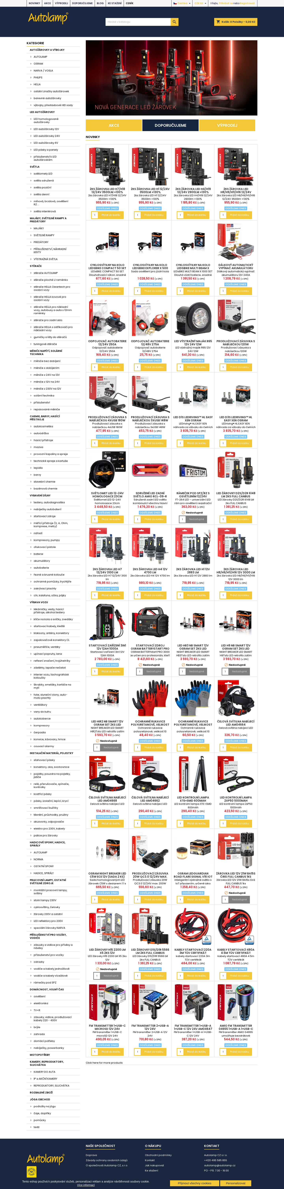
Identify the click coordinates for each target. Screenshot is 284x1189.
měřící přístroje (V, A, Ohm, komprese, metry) (51, 524)
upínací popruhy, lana (48, 654)
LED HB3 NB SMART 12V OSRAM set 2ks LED (193, 647)
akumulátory (42, 561)
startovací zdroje (45, 516)
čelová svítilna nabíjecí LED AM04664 (235, 723)
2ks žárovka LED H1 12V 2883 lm (193, 570)
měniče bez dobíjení (47, 361)
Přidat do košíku (111, 215)
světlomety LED (43, 174)
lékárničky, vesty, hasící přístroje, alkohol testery (49, 610)
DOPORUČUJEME (82, 3)
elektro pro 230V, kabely (49, 828)
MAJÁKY (39, 228)
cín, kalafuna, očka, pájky (50, 595)
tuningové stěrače (45, 344)
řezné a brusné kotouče (49, 575)
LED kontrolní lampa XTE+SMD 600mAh (193, 799)
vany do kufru (42, 712)
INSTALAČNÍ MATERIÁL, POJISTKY (51, 753)
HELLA (37, 84)
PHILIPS (38, 77)
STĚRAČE (36, 266)
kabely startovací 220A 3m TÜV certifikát (193, 951)
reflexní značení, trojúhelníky (52, 661)
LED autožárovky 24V (47, 136)
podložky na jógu (45, 1106)
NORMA (38, 859)
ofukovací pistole (45, 547)
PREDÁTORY (41, 242)
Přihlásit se (226, 3)
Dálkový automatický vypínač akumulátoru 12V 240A (236, 268)
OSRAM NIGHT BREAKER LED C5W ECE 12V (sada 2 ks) (107, 875)
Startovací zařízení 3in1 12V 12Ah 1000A (107, 647)
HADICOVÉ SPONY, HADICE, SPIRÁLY (47, 844)
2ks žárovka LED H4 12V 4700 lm (150, 570)
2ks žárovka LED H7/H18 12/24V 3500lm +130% (107, 190)
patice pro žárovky (46, 835)
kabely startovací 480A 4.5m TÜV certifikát (235, 951)
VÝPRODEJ (61, 3)
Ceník (129, 3)
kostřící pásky (42, 794)
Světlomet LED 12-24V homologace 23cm (107, 494)
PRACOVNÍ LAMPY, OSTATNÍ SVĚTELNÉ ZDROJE (48, 881)
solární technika (44, 395)
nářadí (38, 533)
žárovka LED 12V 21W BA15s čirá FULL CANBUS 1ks (235, 875)
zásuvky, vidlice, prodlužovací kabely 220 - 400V (53, 1018)
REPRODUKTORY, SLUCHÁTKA (51, 1086)
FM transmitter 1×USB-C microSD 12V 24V (107, 1027)
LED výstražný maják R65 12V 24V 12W (193, 342)
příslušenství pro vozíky (49, 955)
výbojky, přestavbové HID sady (53, 105)
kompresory (42, 725)
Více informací (86, 1185)
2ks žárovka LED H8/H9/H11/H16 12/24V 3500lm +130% (235, 192)
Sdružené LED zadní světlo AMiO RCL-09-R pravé (150, 496)
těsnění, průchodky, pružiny (51, 815)
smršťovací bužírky (46, 808)
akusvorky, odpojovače (49, 822)
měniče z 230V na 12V (47, 389)
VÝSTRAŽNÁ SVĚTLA (46, 259)
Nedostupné (196, 519)
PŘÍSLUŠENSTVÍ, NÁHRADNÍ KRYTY (50, 250)
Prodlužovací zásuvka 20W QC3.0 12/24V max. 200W (150, 877)
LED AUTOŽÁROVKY (42, 112)
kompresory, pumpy (47, 540)
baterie (38, 554)
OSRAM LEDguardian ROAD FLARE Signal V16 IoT (193, 875)
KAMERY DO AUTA (44, 1072)
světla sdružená (44, 180)
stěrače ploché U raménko (51, 280)
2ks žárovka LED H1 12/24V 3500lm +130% (150, 190)
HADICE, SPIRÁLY (44, 873)
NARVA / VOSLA (43, 70)
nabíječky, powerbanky (49, 1048)
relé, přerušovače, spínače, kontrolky (51, 785)
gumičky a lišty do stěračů (50, 337)
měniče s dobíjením (46, 368)
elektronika (41, 1003)
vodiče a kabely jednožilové (52, 969)
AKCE (47, 3)
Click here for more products (104, 1063)
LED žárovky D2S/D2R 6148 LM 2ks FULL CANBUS (235, 494)
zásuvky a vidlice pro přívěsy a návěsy (53, 946)
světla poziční (42, 187)
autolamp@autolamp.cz (219, 1165)
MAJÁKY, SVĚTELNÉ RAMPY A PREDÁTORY (48, 219)
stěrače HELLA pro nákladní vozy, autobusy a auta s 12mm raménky (53, 310)
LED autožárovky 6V (46, 143)
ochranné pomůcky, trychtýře (52, 581)
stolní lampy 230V (45, 900)
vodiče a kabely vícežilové (51, 976)
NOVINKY (34, 3)
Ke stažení (115, 3)
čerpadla (40, 732)
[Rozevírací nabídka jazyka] (183, 3)
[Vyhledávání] (142, 22)
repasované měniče (47, 409)
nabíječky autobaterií (47, 509)
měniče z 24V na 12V (47, 375)
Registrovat (247, 3)
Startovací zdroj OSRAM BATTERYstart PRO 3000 (150, 648)
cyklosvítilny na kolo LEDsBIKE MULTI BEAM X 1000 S (193, 268)
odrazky (39, 962)
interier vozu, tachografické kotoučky (51, 676)
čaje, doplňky (42, 1113)
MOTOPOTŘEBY (40, 1055)
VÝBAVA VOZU (39, 602)
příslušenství (42, 402)
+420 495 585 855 (215, 1160)
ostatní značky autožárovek (51, 91)
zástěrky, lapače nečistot (50, 668)
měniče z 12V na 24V (47, 382)
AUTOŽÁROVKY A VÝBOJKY (47, 50)
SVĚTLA (34, 167)
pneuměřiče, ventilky (47, 647)
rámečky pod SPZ (45, 982)
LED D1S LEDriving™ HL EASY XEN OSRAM (193, 418)
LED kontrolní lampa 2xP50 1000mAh (236, 799)
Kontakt (150, 1160)
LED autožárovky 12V (46, 129)
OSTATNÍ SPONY (44, 866)
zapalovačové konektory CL (51, 640)
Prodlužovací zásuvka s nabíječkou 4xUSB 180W (107, 418)
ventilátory (40, 705)
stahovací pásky (44, 760)
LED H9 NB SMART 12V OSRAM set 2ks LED (235, 647)
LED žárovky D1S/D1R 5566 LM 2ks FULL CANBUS (150, 951)
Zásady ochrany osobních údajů (106, 1160)
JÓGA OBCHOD (40, 1099)
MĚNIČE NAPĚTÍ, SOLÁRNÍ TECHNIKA (46, 352)
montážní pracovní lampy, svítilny (50, 891)
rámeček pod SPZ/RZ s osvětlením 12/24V (193, 494)
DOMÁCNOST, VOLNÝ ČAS (47, 989)
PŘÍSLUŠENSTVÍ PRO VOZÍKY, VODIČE (48, 936)
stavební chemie (44, 482)
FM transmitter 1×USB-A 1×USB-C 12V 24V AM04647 (193, 1027)
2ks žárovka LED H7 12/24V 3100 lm (107, 570)
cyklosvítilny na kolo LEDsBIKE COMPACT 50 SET (107, 266)
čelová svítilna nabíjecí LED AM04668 (107, 799)
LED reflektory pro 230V (48, 921)
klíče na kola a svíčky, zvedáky (53, 619)
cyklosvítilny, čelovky (47, 907)
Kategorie (35, 43)
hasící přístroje (43, 440)
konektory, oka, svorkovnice (51, 767)
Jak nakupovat (154, 1165)
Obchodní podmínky (158, 1155)
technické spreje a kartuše (51, 461)
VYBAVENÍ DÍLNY (40, 495)
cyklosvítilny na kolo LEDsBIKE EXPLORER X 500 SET (150, 268)
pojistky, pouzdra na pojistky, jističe (52, 775)
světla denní (41, 194)
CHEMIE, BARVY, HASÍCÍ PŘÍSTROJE (45, 417)
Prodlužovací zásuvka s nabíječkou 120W (236, 342)
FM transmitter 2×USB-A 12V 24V (150, 1027)
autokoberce (42, 718)
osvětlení (39, 996)
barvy (37, 475)
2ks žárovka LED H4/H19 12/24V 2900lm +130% (193, 190)
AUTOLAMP (40, 57)
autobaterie (41, 568)
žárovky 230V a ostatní (48, 914)
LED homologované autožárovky (46, 120)
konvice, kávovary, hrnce (49, 739)
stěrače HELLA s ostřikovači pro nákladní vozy (53, 328)
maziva (38, 447)
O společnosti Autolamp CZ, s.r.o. (107, 1165)
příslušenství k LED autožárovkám (45, 158)
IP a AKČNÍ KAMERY (45, 1079)
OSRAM (38, 64)
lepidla (38, 468)
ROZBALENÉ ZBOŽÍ (41, 1092)
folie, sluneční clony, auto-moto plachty (50, 696)
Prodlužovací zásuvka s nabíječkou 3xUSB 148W (150, 418)
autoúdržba (41, 433)
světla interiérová (45, 211)
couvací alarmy (44, 746)
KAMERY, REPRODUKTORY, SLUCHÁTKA (47, 1063)
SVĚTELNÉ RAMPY (44, 235)
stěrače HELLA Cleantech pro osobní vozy (52, 288)
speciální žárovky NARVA (49, 928)
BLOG (100, 3)
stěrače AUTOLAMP (46, 273)
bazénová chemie (45, 488)
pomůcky (40, 1120)
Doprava (91, 1155)
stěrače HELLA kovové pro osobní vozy (50, 298)
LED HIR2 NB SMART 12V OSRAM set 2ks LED (107, 723)
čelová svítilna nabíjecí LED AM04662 (150, 799)
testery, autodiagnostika (49, 502)
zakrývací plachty (45, 588)
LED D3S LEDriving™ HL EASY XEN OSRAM (236, 418)
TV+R (37, 1010)
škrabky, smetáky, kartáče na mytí (52, 686)
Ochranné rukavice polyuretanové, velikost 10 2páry (150, 724)
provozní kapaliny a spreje (51, 454)
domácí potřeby (44, 1041)
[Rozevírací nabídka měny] (200, 3)
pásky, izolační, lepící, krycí (51, 801)
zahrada (39, 1034)
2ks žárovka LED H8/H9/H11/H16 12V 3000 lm (236, 570)
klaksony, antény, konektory (51, 633)
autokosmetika (43, 426)
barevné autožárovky (47, 98)
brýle (37, 1027)
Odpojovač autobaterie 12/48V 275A (150, 342)
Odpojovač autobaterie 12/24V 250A (107, 342)
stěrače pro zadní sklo (48, 320)
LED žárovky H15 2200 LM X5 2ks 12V (107, 951)
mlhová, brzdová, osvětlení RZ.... (51, 202)
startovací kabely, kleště (49, 626)
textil (36, 1127)
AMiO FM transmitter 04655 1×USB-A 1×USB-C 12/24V (236, 1029)
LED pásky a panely (46, 150)
